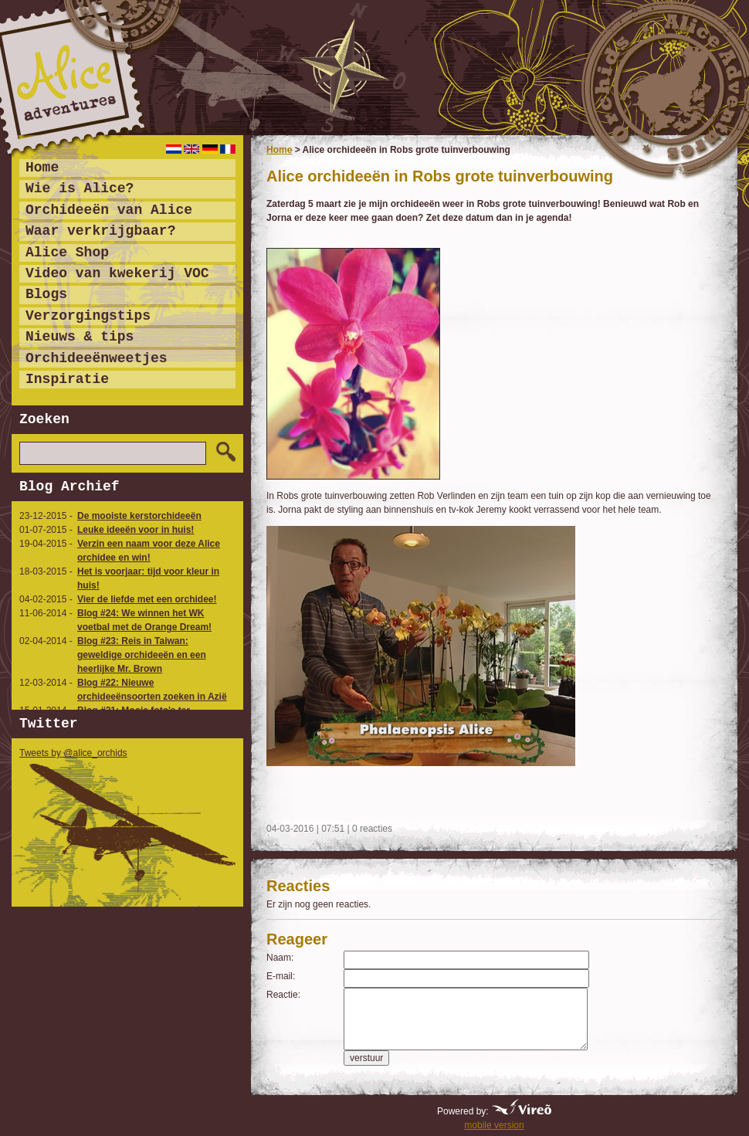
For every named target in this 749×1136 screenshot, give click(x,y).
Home (279, 149)
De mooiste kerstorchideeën (139, 515)
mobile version (494, 1125)
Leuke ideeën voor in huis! (135, 529)
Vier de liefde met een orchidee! (147, 599)
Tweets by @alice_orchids (73, 753)
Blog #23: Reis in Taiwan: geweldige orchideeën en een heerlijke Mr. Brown (141, 655)
